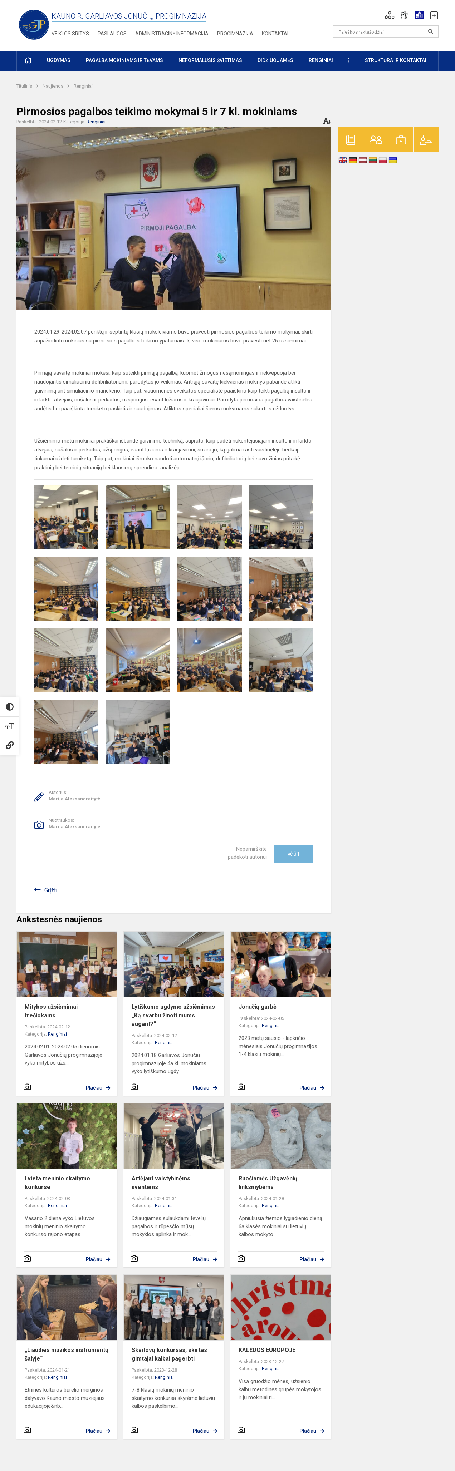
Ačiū (294, 854)
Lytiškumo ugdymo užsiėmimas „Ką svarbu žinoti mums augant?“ (173, 1015)
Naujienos (53, 86)
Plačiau (94, 1088)
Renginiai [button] (321, 60)
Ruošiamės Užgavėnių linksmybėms (268, 1182)
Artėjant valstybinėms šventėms (161, 1182)
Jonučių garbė (258, 1006)
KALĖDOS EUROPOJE (267, 1350)
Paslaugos (112, 33)
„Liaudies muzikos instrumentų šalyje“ (66, 1354)
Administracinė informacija (172, 33)
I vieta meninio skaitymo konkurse (57, 1182)
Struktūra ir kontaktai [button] (395, 60)
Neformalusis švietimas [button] (210, 60)
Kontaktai (275, 33)
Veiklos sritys (70, 33)
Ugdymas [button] (58, 60)
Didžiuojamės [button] (275, 60)
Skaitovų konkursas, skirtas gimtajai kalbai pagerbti (169, 1354)
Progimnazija (235, 33)
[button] (390, 15)
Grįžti (50, 890)
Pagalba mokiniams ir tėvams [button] (124, 60)
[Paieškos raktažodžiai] (386, 31)
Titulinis (24, 86)
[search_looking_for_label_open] (430, 31)
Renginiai (83, 86)
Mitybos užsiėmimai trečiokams (51, 1011)
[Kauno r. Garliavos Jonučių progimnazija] (34, 24)
